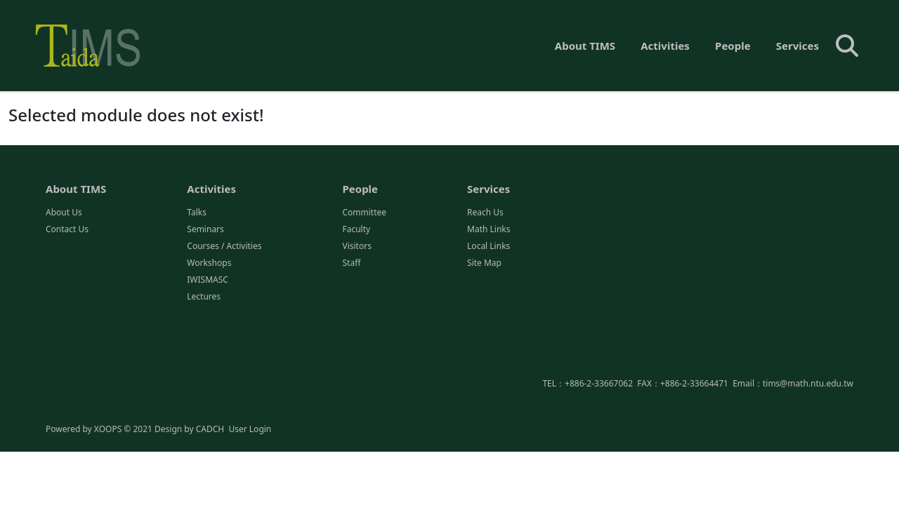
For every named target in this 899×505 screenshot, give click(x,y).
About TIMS (585, 46)
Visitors (356, 248)
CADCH (210, 430)
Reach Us (485, 214)
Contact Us (67, 231)
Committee (364, 214)
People (733, 46)
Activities (665, 46)
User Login (249, 430)
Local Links (488, 248)
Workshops (209, 265)
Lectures (204, 298)
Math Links (488, 231)
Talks (196, 214)
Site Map (484, 265)
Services (797, 46)
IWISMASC (207, 282)
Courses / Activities (224, 248)
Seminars (205, 231)
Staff (351, 265)
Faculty (356, 231)
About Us (64, 214)
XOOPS (108, 430)
